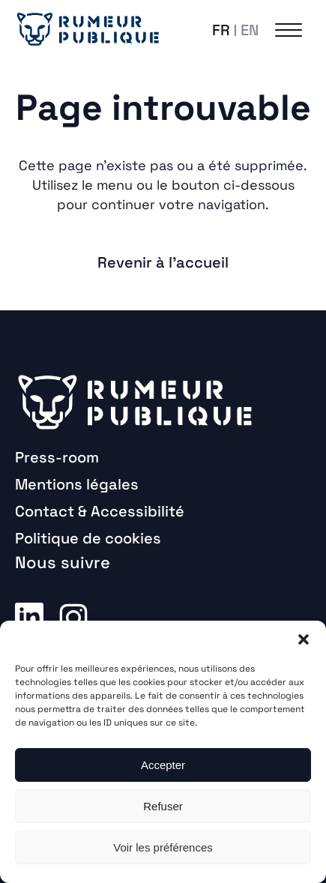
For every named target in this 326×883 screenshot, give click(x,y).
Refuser (163, 806)
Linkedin (29, 616)
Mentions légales (77, 484)
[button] (303, 639)
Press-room (57, 457)
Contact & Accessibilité (99, 511)
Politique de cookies (88, 538)
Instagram (73, 616)
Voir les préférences (163, 847)
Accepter (163, 765)
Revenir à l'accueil (163, 262)
